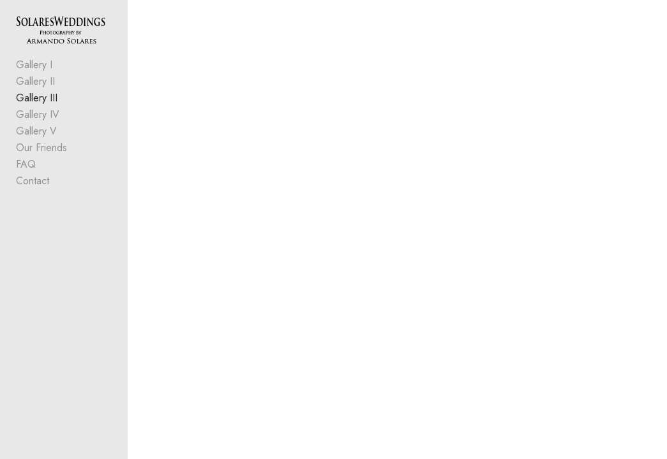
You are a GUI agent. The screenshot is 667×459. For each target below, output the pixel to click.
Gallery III (36, 98)
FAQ (26, 164)
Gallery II (35, 81)
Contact (32, 180)
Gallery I (34, 64)
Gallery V (36, 131)
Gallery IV (37, 114)
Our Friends (41, 147)
